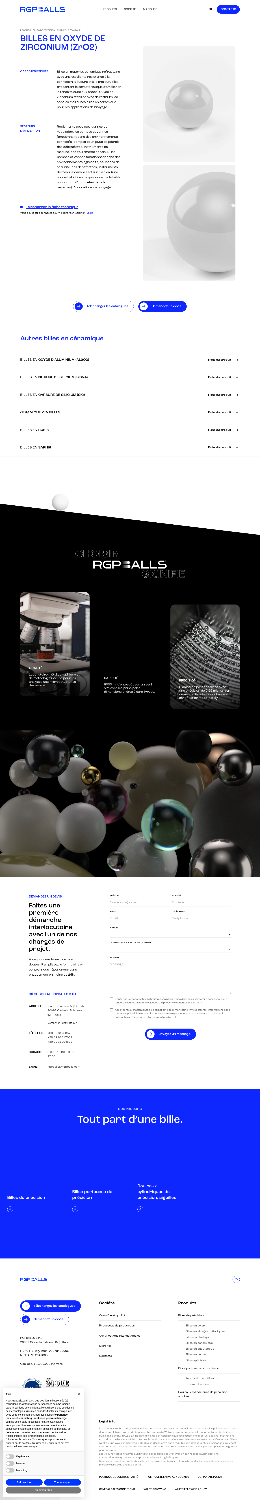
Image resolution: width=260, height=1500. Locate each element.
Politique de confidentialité (118, 1477)
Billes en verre (195, 1354)
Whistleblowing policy (191, 1489)
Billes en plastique (197, 1337)
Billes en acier (195, 1325)
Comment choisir (197, 1384)
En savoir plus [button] (43, 1490)
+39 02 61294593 (59, 1041)
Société (130, 9)
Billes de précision (44, 30)
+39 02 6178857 (59, 1033)
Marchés (150, 9)
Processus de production (117, 1325)
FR (210, 9)
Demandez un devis (48, 1319)
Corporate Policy (210, 1477)
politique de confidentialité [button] (29, 1407)
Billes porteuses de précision (198, 1368)
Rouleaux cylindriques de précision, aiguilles (203, 1394)
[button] (79, 1394)
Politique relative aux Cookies (168, 1477)
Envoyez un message (174, 1034)
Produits (110, 9)
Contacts (228, 9)
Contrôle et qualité (112, 1315)
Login (90, 213)
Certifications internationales (119, 1335)
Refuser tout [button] (24, 1482)
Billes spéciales (195, 1360)
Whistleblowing (155, 1489)
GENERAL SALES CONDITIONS (117, 1489)
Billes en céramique (69, 30)
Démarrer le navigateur (62, 1023)
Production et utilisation (202, 1378)
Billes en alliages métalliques (205, 1331)
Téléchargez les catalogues (54, 1306)
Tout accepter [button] (62, 1482)
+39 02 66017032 (59, 1037)
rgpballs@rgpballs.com (63, 1066)
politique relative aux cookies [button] (47, 1421)
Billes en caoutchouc (199, 1348)
